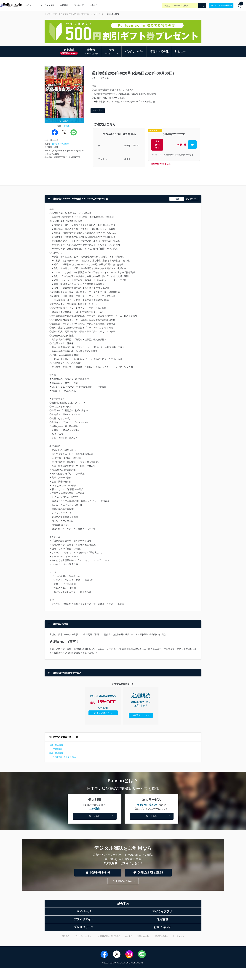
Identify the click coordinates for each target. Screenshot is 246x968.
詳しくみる (101, 816)
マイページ (30, 5)
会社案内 (128, 936)
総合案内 (123, 903)
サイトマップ (178, 936)
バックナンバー (98, 14)
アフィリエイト (84, 919)
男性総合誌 (74, 14)
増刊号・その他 (159, 51)
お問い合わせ (162, 927)
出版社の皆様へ (143, 936)
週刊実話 (85, 14)
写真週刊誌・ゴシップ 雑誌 (64, 757)
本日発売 (64, 5)
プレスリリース (84, 927)
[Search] (202, 5)
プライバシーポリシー (83, 936)
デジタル (102, 159)
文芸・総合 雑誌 (60, 14)
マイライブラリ (47, 5)
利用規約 (65, 936)
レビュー (180, 51)
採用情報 (162, 919)
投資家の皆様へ (161, 936)
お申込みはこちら (103, 713)
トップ (47, 14)
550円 (127, 145)
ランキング (78, 5)
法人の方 (93, 5)
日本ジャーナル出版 (60, 144)
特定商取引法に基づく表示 (109, 936)
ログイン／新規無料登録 (221, 5)
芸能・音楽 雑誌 (56, 753)
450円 (127, 159)
